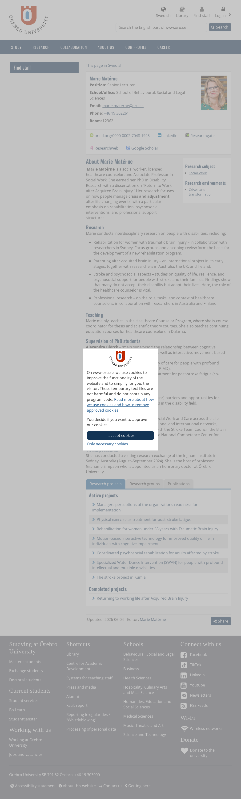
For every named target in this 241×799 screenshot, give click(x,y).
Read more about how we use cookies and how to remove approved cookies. (120, 405)
